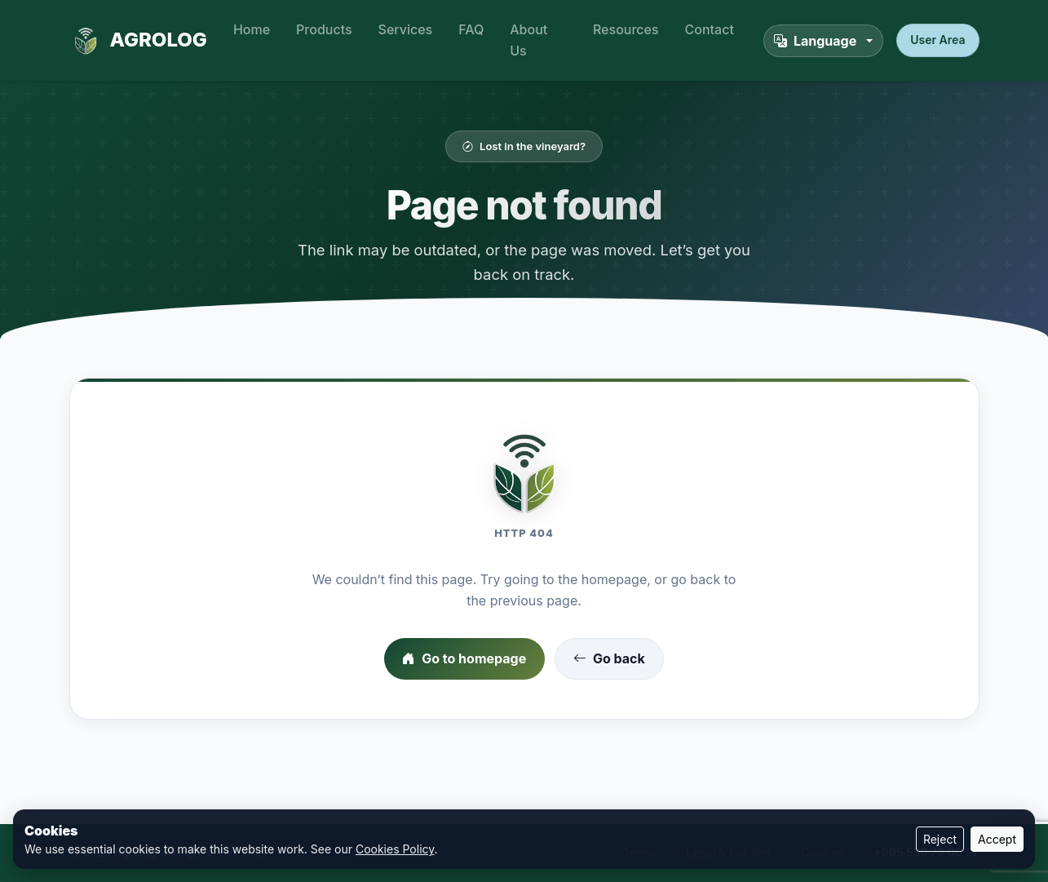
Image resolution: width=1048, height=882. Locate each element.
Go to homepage (464, 659)
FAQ (471, 29)
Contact (709, 29)
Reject (940, 839)
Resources (626, 29)
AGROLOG (138, 40)
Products (324, 29)
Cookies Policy (395, 849)
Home (251, 29)
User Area (937, 40)
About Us (528, 40)
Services (405, 29)
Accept (997, 839)
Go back (609, 659)
